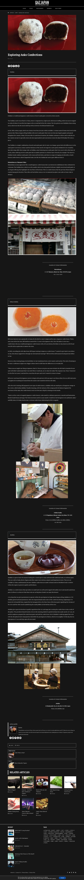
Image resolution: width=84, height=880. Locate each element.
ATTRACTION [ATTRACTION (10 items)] (47, 830)
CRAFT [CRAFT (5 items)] (45, 832)
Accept (62, 878)
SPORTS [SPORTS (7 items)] (70, 839)
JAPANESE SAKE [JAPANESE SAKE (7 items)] (56, 836)
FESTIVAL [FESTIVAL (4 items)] (46, 835)
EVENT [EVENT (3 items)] (66, 833)
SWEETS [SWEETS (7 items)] (61, 841)
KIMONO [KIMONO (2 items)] (68, 836)
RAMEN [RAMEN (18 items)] (58, 839)
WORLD (31, 8)
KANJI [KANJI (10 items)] (63, 836)
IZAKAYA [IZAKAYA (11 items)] (46, 836)
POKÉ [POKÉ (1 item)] (45, 839)
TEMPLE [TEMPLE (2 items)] (66, 841)
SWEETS (18, 745)
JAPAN (24, 8)
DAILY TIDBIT (58, 8)
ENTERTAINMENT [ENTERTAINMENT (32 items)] (59, 833)
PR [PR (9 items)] (48, 839)
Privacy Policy (25, 872)
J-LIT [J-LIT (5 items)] (51, 836)
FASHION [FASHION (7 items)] (71, 833)
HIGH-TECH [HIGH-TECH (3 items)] (68, 835)
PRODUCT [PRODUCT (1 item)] (53, 839)
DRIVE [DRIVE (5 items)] (45, 833)
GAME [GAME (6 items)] (59, 835)
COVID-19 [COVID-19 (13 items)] (72, 830)
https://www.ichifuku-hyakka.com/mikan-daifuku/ (58, 520)
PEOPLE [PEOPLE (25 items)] (70, 838)
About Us (12, 872)
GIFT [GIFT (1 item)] (63, 835)
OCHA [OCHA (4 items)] (60, 838)
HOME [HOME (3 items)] (73, 835)
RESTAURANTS (39, 8)
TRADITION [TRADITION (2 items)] (72, 841)
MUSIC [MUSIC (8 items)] (52, 838)
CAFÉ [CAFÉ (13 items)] (62, 830)
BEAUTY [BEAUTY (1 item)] (53, 830)
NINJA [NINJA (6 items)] (56, 838)
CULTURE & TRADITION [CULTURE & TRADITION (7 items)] (54, 832)
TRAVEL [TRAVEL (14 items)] (46, 842)
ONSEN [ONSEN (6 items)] (65, 838)
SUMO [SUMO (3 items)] (52, 841)
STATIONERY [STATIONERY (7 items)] (47, 841)
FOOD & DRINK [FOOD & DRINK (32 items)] (53, 835)
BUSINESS (49, 8)
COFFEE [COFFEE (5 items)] (67, 830)
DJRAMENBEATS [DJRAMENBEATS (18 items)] (69, 832)
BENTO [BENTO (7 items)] (58, 830)
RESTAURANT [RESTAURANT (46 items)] (64, 839)
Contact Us (18, 872)
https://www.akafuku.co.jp (57, 708)
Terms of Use (32, 872)
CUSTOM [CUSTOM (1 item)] (62, 832)
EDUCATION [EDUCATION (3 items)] (51, 833)
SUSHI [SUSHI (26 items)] (56, 841)
